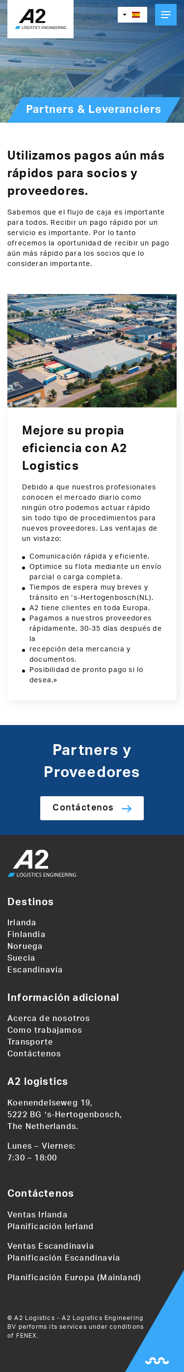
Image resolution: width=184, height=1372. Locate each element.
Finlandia (26, 935)
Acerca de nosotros (48, 1018)
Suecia (21, 958)
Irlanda (21, 923)
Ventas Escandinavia (50, 1246)
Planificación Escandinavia (63, 1258)
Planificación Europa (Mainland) (74, 1278)
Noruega (25, 946)
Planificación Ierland (50, 1227)
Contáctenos (83, 808)
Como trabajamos (44, 1030)
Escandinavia (35, 970)
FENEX (26, 1336)
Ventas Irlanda (37, 1215)
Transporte (30, 1042)
